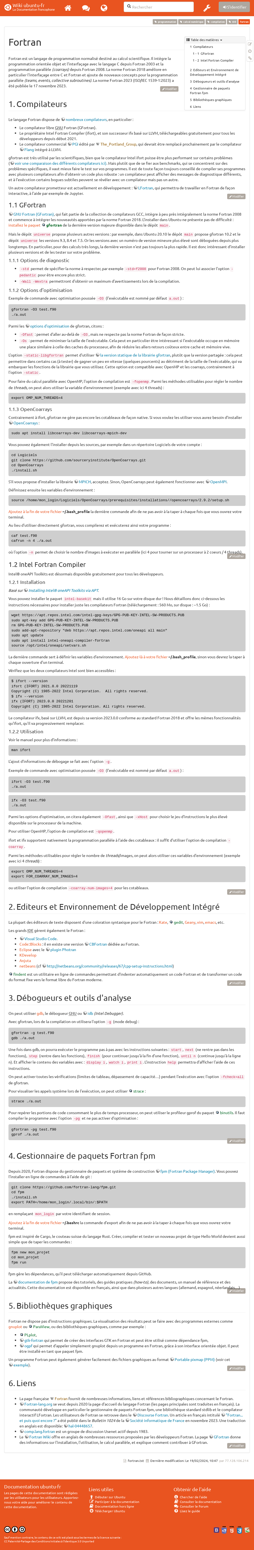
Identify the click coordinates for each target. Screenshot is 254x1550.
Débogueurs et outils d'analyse (216, 81)
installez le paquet (24, 224)
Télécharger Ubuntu (107, 1511)
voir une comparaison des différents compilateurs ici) (60, 163)
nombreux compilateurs (86, 119)
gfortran (54, 224)
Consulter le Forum (191, 1506)
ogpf (28, 1345)
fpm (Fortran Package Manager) (187, 1171)
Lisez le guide (187, 1511)
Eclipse (25, 949)
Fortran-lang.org (38, 1403)
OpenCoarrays (25, 422)
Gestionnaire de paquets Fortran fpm (210, 90)
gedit (178, 922)
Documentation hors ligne (111, 1506)
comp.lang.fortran (39, 1431)
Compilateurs (203, 46)
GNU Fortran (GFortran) (33, 214)
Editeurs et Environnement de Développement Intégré (214, 72)
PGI (75, 143)
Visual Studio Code (40, 938)
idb (90, 1013)
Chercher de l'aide (190, 1497)
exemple (20, 1364)
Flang (29, 149)
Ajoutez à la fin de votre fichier (35, 511)
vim (200, 922)
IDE (232, 22)
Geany (190, 922)
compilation (215, 22)
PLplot (30, 1334)
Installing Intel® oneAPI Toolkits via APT (63, 590)
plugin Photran (63, 949)
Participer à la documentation (114, 1501)
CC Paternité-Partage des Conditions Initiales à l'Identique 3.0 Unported (49, 1541)
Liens (197, 106)
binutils (226, 1112)
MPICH (85, 481)
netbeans (27, 965)
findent (19, 974)
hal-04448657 (80, 1425)
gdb (40, 1013)
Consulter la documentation (197, 1501)
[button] (207, 8)
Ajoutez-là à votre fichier (146, 656)
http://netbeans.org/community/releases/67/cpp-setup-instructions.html (110, 965)
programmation (165, 22)
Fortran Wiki (40, 1436)
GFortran (207, 53)
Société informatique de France (157, 1420)
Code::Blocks (30, 943)
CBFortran (98, 943)
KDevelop (27, 954)
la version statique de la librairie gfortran (135, 354)
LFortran (145, 187)
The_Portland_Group (118, 143)
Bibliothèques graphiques (212, 99)
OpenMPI (218, 481)
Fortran (61, 1398)
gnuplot (15, 1326)
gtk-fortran (33, 1340)
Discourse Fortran (152, 1414)
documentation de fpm (38, 1281)
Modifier (171, 88)
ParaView (41, 1326)
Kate (163, 922)
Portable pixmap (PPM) (195, 1359)
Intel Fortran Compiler (217, 60)
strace (138, 1090)
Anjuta (25, 960)
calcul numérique (191, 22)
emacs (210, 922)
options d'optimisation (49, 325)
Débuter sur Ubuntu (107, 1497)
